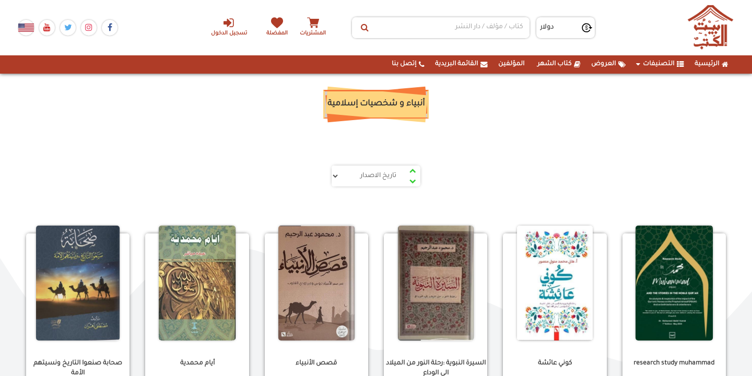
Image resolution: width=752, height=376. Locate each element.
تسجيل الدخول (229, 27)
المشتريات (313, 34)
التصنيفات (660, 64)
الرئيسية (711, 64)
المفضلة (277, 34)
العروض (608, 64)
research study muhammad (673, 363)
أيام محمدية (197, 363)
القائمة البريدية (461, 64)
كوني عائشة (555, 363)
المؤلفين (511, 64)
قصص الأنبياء (316, 363)
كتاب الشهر (559, 64)
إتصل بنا (408, 64)
